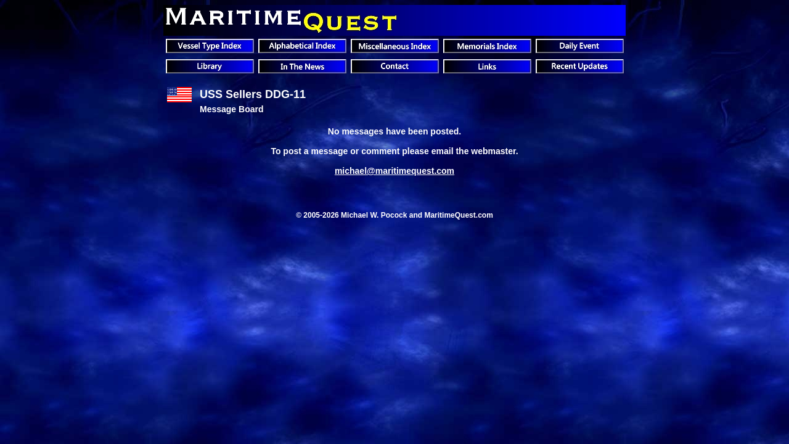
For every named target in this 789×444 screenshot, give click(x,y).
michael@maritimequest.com (394, 171)
